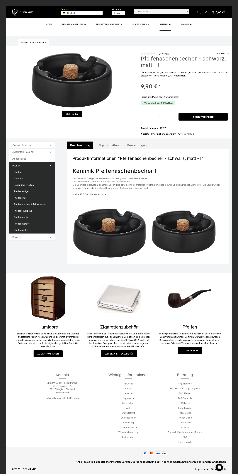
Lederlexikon (185, 408)
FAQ (185, 437)
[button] (50, 145)
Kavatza (185, 427)
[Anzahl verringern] (144, 116)
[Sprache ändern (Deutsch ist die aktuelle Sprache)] (82, 13)
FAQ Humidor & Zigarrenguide (185, 388)
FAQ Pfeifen (185, 393)
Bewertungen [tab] (137, 145)
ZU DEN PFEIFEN (189, 350)
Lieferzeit (128, 393)
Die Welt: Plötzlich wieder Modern (185, 432)
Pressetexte (185, 413)
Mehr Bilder (72, 114)
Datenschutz (128, 403)
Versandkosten (128, 417)
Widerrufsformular (128, 427)
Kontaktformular (71, 398)
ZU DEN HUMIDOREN (48, 353)
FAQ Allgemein (185, 383)
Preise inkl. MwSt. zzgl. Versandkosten (160, 97)
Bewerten (164, 53)
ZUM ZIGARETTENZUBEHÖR (118, 353)
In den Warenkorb (203, 116)
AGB (128, 408)
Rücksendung (128, 437)
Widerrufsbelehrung (128, 432)
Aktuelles (128, 383)
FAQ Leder (185, 403)
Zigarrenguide (185, 442)
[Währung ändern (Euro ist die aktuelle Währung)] (118, 13)
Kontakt (128, 388)
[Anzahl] (159, 116)
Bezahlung (128, 422)
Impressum (128, 398)
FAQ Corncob (185, 398)
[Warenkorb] (217, 12)
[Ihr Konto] (206, 12)
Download (189, 134)
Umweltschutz (128, 413)
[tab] (80, 145)
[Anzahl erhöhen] (173, 116)
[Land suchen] (161, 11)
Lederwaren (185, 422)
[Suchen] (199, 12)
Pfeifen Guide (185, 417)
